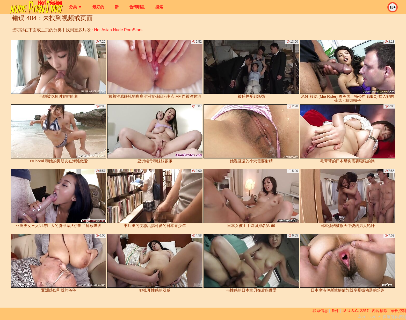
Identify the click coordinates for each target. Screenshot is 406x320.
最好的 (98, 7)
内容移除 (379, 310)
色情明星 (137, 7)
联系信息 (320, 310)
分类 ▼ (75, 7)
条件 (335, 310)
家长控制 (398, 310)
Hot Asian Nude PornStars (118, 30)
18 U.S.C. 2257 (355, 310)
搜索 (159, 7)
